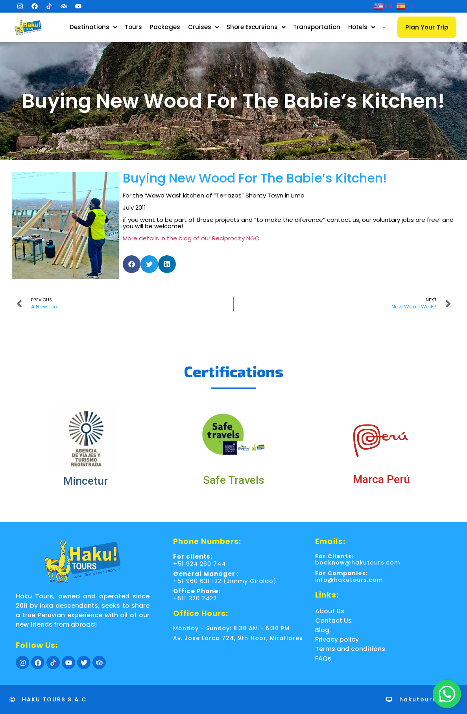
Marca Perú (381, 479)
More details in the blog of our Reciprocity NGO (191, 238)
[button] (131, 264)
